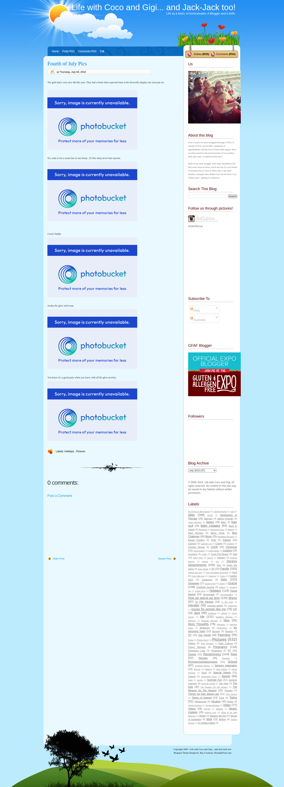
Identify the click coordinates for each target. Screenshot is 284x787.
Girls (224, 579)
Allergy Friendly (225, 518)
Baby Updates (210, 525)
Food (234, 572)
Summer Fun (214, 679)
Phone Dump (203, 640)
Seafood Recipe (202, 666)
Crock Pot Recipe (220, 554)
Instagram (232, 606)
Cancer (227, 540)
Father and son (195, 572)
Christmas (231, 547)
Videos (192, 708)
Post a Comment (59, 495)
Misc (226, 620)
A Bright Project (220, 511)
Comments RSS (87, 51)
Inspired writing (215, 605)
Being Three (218, 533)
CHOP (214, 547)
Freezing (212, 576)
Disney (205, 561)
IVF (235, 609)
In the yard (227, 602)
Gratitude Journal (205, 587)
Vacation (216, 701)
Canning (192, 543)
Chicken (230, 544)
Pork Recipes (207, 643)
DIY (217, 561)
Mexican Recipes (209, 621)
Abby (191, 515)
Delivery (221, 557)
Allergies (208, 518)
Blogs (208, 536)
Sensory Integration (226, 665)
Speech (192, 676)
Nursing (229, 631)
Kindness (212, 613)
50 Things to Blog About (198, 511)
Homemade (209, 594)
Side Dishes (221, 669)
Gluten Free (210, 583)
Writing (222, 719)
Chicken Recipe (196, 547)
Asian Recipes (194, 522)
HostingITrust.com (222, 753)
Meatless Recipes (224, 617)
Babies (210, 522)
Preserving (216, 650)
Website (219, 709)
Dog (219, 565)
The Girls (223, 683)
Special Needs (222, 672)
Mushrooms (222, 628)
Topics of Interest (202, 697)
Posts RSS (68, 51)
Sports (226, 676)
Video (227, 705)
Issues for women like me (208, 609)
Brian (213, 540)
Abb (232, 511)
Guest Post (200, 591)
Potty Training (226, 643)
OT (190, 635)
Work (209, 719)
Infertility (193, 605)
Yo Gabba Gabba (206, 723)
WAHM (207, 709)
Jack (197, 613)
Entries (198, 54)
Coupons (192, 554)
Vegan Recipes (195, 705)
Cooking (227, 550)
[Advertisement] (78, 528)
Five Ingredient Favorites (217, 572)
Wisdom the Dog (218, 716)
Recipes (203, 658)
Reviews (226, 658)
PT (229, 650)
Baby (223, 522)
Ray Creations (206, 753)
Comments (222, 54)
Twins (233, 697)
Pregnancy (220, 647)
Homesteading (226, 594)
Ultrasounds (201, 701)
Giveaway (193, 583)
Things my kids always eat (203, 694)
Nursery (216, 631)
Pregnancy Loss (196, 650)
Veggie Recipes (212, 705)
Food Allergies (198, 576)
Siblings (208, 669)
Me (202, 616)
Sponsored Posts (209, 676)
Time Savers (231, 694)
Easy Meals (203, 569)
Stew (190, 680)
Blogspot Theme (181, 753)
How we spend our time (204, 598)
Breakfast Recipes (226, 536)
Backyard (203, 529)
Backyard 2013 (217, 529)
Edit (102, 51)
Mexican (192, 621)
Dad (235, 554)
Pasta (190, 640)
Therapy (228, 690)
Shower (197, 669)
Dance (210, 558)
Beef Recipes (195, 533)
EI (213, 568)
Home (55, 51)
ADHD (210, 515)
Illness (232, 598)
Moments (221, 624)
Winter (202, 716)
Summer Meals (208, 683)
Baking (231, 529)
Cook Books (213, 551)
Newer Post (164, 558)
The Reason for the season (214, 687)
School (232, 661)
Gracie (232, 583)
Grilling (222, 587)
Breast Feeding (196, 540)
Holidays (69, 451)
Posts (195, 310)
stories (200, 680)
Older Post (58, 558)
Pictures (80, 451)
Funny (223, 576)
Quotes (192, 654)
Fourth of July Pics (67, 63)
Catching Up (206, 544)
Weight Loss (210, 712)
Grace (222, 583)
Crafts (204, 554)
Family (224, 568)
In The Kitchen (204, 601)
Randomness (212, 654)
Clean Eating (199, 551)
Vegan (230, 701)
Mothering (205, 628)
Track (221, 698)
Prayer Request (197, 647)
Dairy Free (198, 558)
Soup (204, 672)
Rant (234, 654)
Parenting (224, 635)
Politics (191, 643)
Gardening (207, 579)
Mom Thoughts (198, 624)
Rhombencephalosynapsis (202, 661)
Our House (204, 635)
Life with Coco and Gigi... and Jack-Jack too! (154, 7)
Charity (218, 543)
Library (224, 613)
